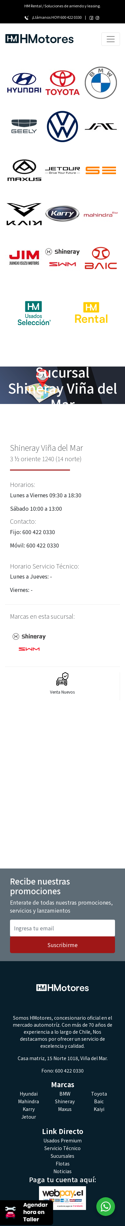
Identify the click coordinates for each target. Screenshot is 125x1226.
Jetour (28, 1116)
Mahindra (28, 1101)
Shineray (65, 1101)
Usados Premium (62, 1140)
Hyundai (29, 1093)
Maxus (65, 1109)
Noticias (62, 1171)
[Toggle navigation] (110, 39)
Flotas (63, 1163)
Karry (29, 1109)
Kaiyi (99, 1109)
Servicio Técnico (62, 1148)
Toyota (99, 1093)
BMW (64, 1093)
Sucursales (62, 1155)
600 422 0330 (71, 17)
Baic (99, 1101)
